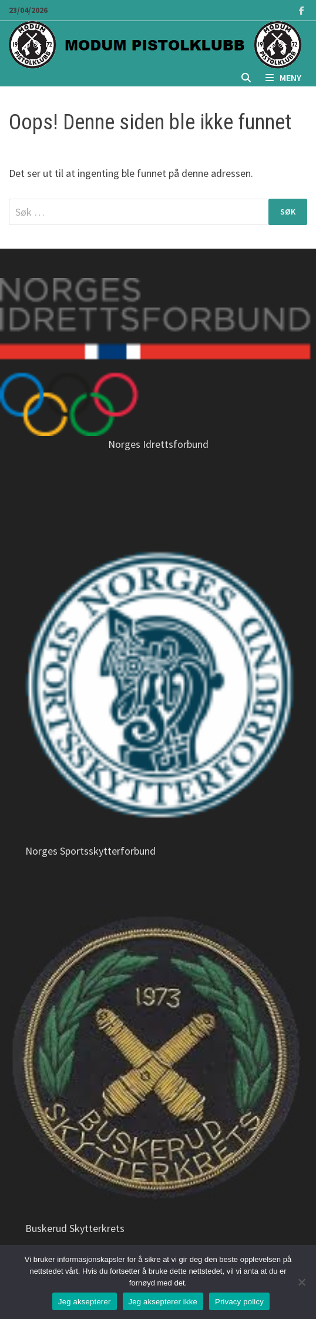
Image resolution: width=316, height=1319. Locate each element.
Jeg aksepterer (84, 1301)
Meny (283, 77)
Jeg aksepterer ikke (163, 1301)
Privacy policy (239, 1301)
